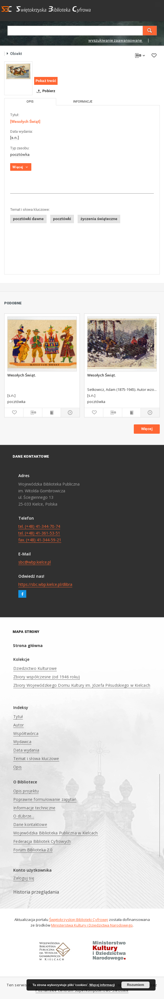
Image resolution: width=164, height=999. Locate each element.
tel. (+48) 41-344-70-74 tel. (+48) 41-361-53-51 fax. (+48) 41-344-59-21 (39, 533)
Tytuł (18, 716)
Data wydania (26, 750)
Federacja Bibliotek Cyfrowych (42, 841)
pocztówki (62, 218)
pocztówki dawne (28, 218)
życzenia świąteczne (98, 218)
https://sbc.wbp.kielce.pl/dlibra (45, 584)
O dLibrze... (23, 816)
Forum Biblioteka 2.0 (33, 849)
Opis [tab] (30, 101)
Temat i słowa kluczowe (36, 758)
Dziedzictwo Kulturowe (35, 668)
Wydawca (22, 741)
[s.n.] (14, 137)
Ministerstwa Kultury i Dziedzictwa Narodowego (92, 925)
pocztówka (20, 154)
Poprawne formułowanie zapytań (44, 799)
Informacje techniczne (34, 807)
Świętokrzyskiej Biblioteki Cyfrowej (78, 919)
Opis (17, 767)
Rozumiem (135, 985)
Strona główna (28, 645)
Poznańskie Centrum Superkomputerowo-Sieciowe (82, 990)
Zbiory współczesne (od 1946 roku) (46, 676)
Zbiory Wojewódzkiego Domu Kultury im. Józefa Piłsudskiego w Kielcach (81, 685)
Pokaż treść (46, 81)
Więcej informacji (102, 985)
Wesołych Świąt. (21, 375)
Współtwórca (25, 733)
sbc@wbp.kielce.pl (34, 562)
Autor (18, 725)
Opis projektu (26, 791)
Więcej (146, 429)
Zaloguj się (23, 878)
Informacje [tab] (82, 101)
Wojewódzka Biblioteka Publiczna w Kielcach (55, 833)
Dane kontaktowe (30, 824)
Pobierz (45, 91)
